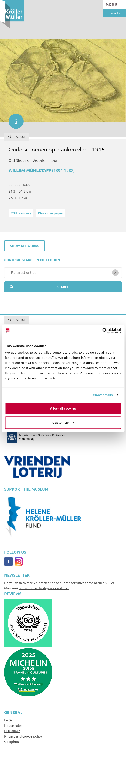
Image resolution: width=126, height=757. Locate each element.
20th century (21, 213)
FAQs (8, 720)
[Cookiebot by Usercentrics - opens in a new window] (102, 331)
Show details (103, 395)
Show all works (24, 246)
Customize (63, 422)
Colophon (11, 741)
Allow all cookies (63, 408)
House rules (13, 725)
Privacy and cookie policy (23, 736)
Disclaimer (12, 731)
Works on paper (50, 213)
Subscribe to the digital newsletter (44, 588)
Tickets (114, 13)
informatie (14, 119)
